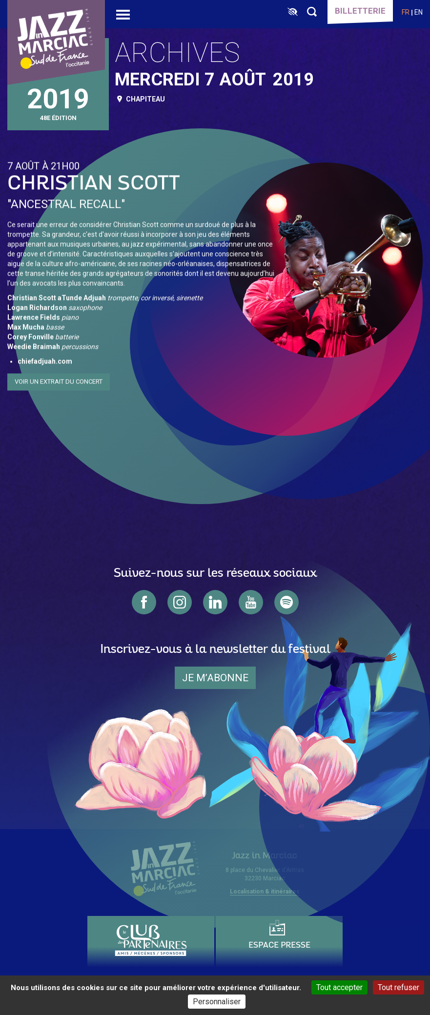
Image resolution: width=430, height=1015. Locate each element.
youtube (251, 602)
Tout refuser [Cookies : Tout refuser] (398, 987)
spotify (286, 602)
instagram (179, 602)
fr (406, 12)
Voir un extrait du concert (58, 380)
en (418, 12)
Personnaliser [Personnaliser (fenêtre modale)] (217, 1001)
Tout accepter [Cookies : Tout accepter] (339, 987)
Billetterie (360, 11)
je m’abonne (215, 678)
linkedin (215, 602)
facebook (144, 602)
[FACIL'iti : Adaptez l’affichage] (293, 12)
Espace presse (279, 945)
